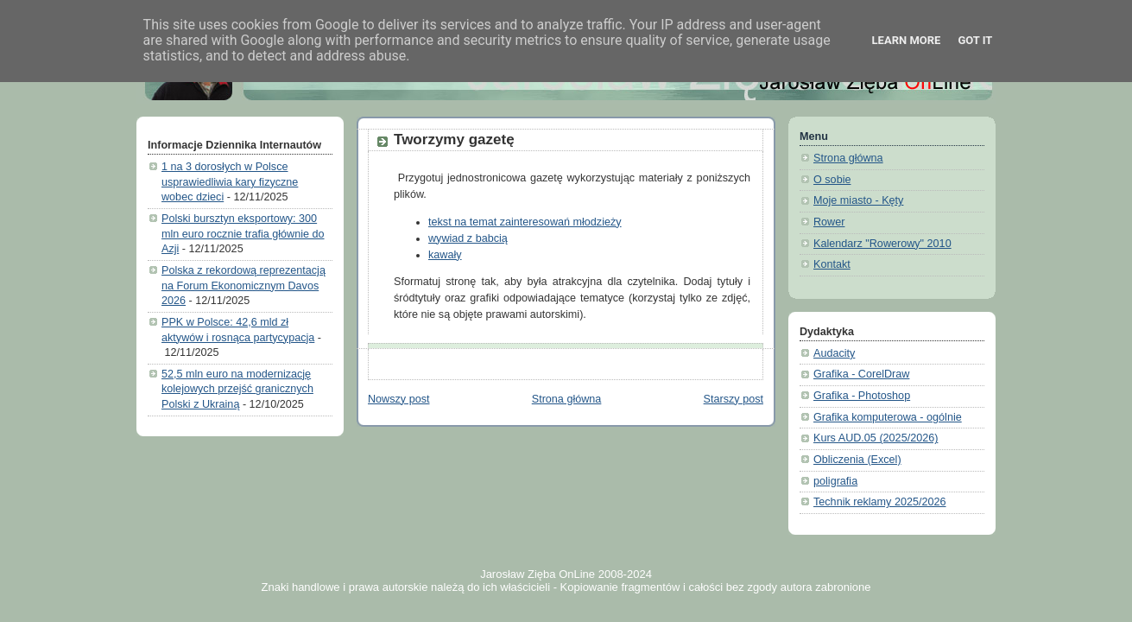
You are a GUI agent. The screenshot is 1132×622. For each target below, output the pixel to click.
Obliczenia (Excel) (857, 460)
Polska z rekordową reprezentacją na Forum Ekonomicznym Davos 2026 (243, 285)
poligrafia (835, 481)
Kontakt (832, 264)
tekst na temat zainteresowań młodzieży (525, 222)
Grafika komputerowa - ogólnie (887, 417)
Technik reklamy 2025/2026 (879, 502)
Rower (828, 222)
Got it (975, 40)
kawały (445, 255)
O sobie (832, 180)
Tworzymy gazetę (454, 139)
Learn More (906, 40)
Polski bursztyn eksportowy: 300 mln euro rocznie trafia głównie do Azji (243, 234)
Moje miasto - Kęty (858, 200)
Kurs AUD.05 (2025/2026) (875, 438)
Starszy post (733, 399)
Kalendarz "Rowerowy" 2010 (882, 244)
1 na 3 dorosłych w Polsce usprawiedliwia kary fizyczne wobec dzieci (229, 182)
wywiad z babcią (468, 238)
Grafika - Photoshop (861, 396)
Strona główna (567, 399)
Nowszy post (398, 399)
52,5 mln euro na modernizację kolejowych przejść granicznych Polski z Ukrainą (237, 389)
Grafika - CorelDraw (861, 374)
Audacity (834, 353)
